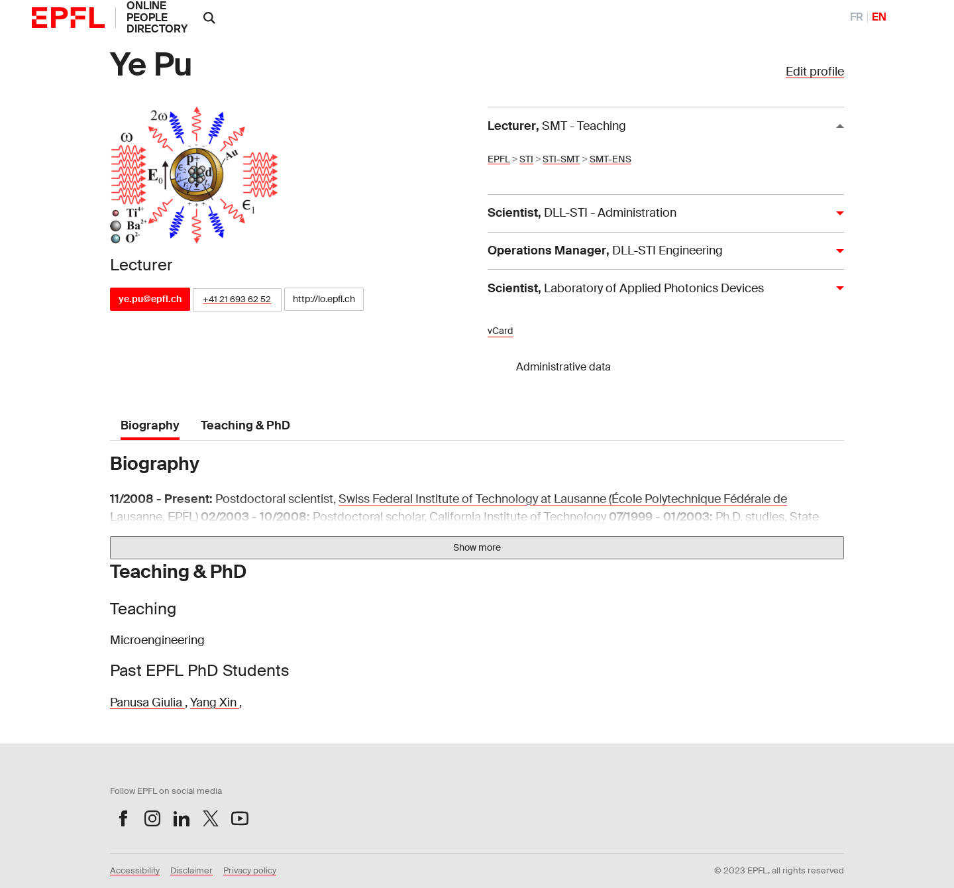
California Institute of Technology (517, 517)
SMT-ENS (610, 159)
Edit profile (815, 72)
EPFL (499, 159)
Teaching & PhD (245, 425)
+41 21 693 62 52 (237, 299)
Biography (150, 425)
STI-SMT (561, 159)
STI (526, 159)
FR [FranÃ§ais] (856, 17)
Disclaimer (191, 870)
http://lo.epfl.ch (324, 299)
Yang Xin (214, 702)
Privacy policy (249, 870)
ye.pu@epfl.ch (150, 299)
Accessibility (135, 870)
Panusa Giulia (147, 702)
